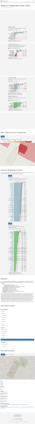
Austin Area (2, 387)
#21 (26, 225)
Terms (17, 414)
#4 (26, 96)
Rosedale (17, 404)
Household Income (4, 329)
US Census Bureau (19, 418)
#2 (26, 44)
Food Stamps (3, 333)
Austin (2, 389)
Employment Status (4, 331)
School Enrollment (4, 346)
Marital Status (3, 319)
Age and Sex (3, 313)
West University (22, 404)
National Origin (3, 321)
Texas (2, 382)
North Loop (9, 404)
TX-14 (2, 399)
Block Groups (11, 354)
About (15, 414)
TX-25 (4, 397)
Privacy (20, 414)
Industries (2, 337)
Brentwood (2, 404)
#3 (26, 77)
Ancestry (2, 323)
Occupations (3, 335)
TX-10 (2, 397)
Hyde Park (5, 404)
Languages (3, 325)
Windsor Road (26, 404)
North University (13, 404)
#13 (26, 177)
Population (2, 311)
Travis (2, 384)
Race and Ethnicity (4, 315)
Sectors (2, 339)
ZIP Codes (2, 354)
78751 (4, 392)
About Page (32, 301)
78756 (6, 392)
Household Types (3, 317)
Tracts (7, 354)
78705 (2, 392)
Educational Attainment (4, 344)
